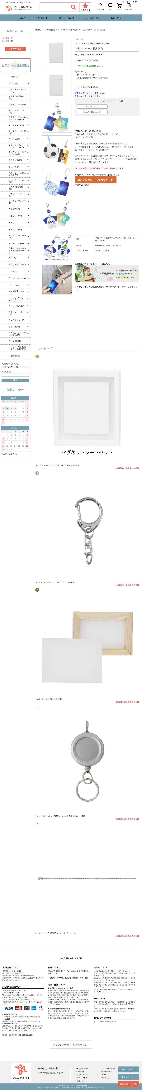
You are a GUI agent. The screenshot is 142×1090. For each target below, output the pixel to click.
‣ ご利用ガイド (81, 1071)
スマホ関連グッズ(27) (16, 292)
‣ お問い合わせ (104, 1078)
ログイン (113, 101)
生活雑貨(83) (14, 327)
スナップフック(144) (15, 195)
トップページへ (128, 1077)
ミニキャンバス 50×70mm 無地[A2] (48, 699)
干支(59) (12, 257)
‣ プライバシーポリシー (107, 1068)
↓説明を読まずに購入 (128, 1084)
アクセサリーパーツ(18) (17, 236)
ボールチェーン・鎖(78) (17, 132)
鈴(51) (11, 223)
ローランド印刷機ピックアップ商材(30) (17, 348)
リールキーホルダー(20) (17, 202)
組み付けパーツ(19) (17, 104)
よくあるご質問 (93, 18)
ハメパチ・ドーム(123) (16, 181)
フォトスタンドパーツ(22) (17, 90)
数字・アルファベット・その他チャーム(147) (17, 250)
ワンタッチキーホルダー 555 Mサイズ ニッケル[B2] (54, 582)
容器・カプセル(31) (17, 278)
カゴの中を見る (15, 49)
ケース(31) (13, 271)
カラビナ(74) (14, 209)
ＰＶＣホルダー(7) (17, 320)
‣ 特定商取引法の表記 (106, 1071)
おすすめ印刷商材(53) (16, 97)
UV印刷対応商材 (52, 30)
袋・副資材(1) (15, 341)
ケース (80, 75)
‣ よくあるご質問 (81, 1075)
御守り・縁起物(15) (17, 264)
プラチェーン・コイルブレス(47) (17, 153)
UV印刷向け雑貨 (70, 30)
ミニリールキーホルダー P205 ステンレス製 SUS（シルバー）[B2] (60, 816)
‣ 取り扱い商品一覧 (82, 1068)
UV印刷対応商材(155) (16, 188)
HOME (22, 18)
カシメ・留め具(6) (17, 306)
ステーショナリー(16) (16, 313)
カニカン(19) (14, 139)
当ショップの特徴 (67, 18)
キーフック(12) (15, 230)
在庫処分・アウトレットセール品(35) (17, 118)
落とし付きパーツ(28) (16, 111)
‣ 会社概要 (103, 1075)
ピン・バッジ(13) (16, 243)
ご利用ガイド (42, 18)
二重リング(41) (15, 216)
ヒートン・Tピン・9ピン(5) (17, 299)
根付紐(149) (14, 167)
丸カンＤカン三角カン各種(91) (17, 174)
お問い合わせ (117, 18)
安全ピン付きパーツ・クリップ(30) (16, 146)
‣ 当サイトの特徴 (81, 1078)
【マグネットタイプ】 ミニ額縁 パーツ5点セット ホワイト (57, 466)
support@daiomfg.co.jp (108, 1021)
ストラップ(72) (15, 160)
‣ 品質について (81, 1081)
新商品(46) (13, 83)
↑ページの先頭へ (128, 1069)
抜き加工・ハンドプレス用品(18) (17, 334)
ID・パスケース (91, 75)
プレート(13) (14, 285)
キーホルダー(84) (16, 125)
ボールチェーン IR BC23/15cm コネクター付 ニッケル (55, 933)
